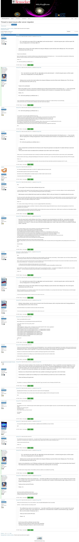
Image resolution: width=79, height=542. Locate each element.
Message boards (4, 28)
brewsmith (3, 344)
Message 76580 (18, 450)
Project (12, 18)
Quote (32, 105)
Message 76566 (18, 361)
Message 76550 (18, 300)
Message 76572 (38, 421)
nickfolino (2, 107)
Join (72, 18)
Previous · (2, 32)
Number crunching (10, 28)
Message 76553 (18, 316)
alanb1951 (3, 36)
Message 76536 (18, 216)
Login (75, 18)
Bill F (3, 421)
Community (24, 18)
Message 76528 (18, 107)
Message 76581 (18, 475)
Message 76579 (18, 436)
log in (12, 31)
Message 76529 (18, 131)
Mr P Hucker (3, 277)
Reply (29, 105)
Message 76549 (18, 277)
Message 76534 (18, 182)
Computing (18, 18)
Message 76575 (18, 421)
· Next (10, 32)
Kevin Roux (4, 67)
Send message (4, 38)
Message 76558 (18, 344)
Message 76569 (18, 388)
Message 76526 (18, 67)
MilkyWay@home (5, 18)
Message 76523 (38, 36)
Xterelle (2, 316)
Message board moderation (5, 29)
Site (29, 18)
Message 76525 (18, 36)
